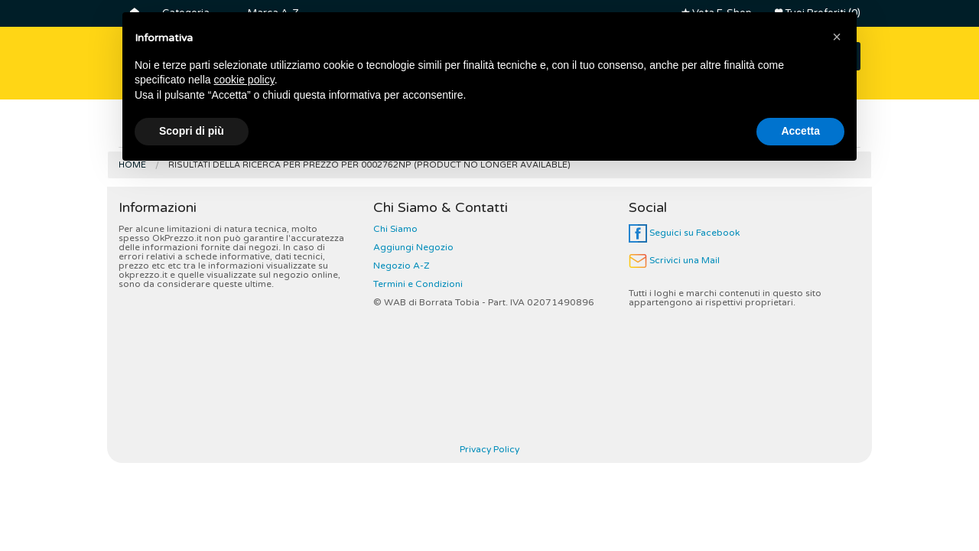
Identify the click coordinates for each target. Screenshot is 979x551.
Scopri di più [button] (191, 509)
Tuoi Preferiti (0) (817, 13)
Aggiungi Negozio (413, 247)
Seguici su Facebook (684, 232)
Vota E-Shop (716, 13)
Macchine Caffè (531, 129)
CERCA (819, 56)
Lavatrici (328, 129)
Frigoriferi (161, 129)
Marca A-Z (273, 13)
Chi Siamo (395, 228)
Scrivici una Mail (674, 260)
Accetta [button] (800, 509)
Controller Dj (420, 129)
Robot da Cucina (736, 129)
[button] (837, 415)
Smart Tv (246, 129)
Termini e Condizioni (418, 284)
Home (132, 165)
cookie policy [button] (244, 458)
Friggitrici (632, 129)
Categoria (186, 13)
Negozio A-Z (401, 265)
